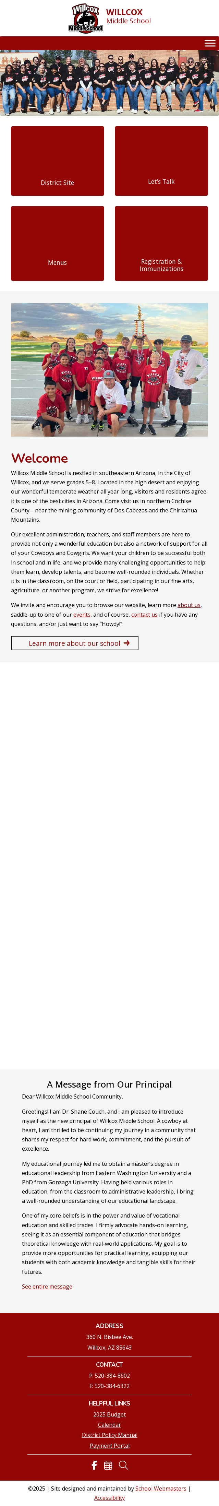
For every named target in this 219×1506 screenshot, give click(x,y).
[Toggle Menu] (210, 43)
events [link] (81, 614)
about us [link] (189, 605)
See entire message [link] (47, 1286)
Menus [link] (57, 262)
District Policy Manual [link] (109, 1435)
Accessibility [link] (109, 1498)
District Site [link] (57, 182)
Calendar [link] (109, 1424)
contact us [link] (144, 614)
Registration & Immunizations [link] (161, 265)
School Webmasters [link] (160, 1488)
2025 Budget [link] (109, 1414)
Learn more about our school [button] (74, 643)
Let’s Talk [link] (161, 181)
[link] (86, 19)
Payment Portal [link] (110, 1445)
